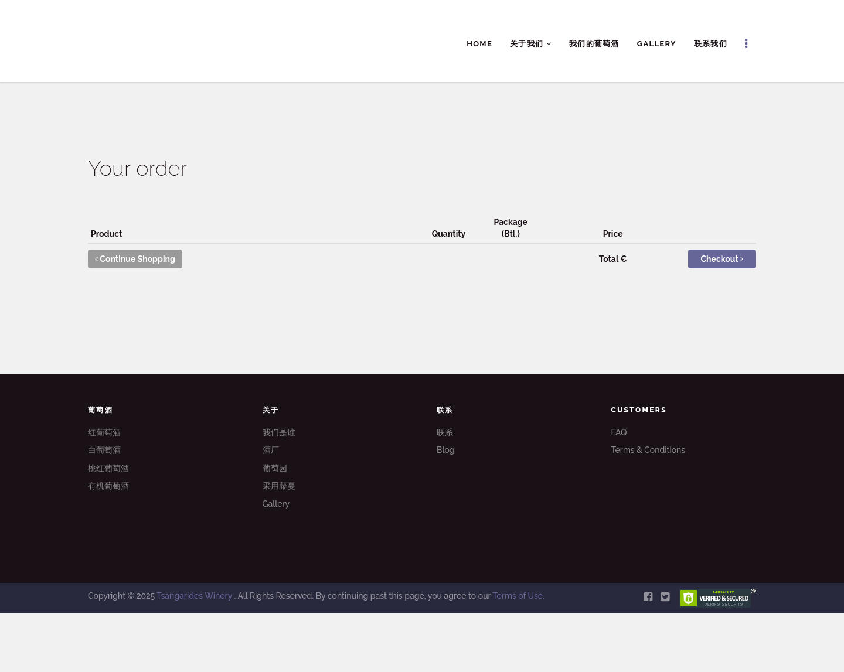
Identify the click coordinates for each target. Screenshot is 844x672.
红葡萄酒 (104, 432)
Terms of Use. (518, 596)
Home (479, 43)
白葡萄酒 (104, 450)
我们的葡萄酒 (594, 43)
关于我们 (531, 43)
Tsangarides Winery (195, 596)
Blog (446, 450)
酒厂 (271, 450)
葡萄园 (275, 468)
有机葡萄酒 (108, 485)
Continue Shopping (135, 259)
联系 (445, 432)
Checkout (722, 259)
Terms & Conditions (648, 450)
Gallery (656, 43)
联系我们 (710, 43)
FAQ (619, 432)
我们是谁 (279, 432)
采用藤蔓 (279, 485)
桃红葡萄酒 (108, 468)
